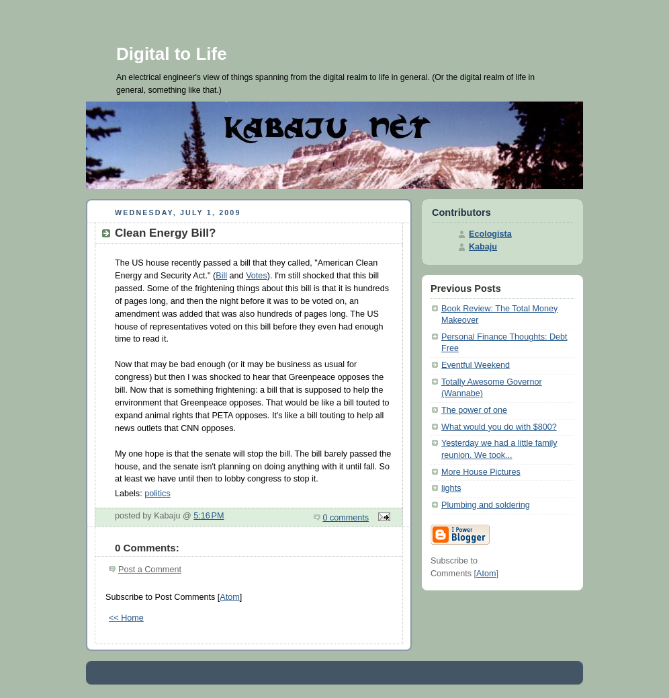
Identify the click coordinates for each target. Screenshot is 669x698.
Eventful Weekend (475, 365)
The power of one (474, 410)
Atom (229, 597)
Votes (256, 275)
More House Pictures (481, 472)
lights (451, 488)
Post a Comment (149, 569)
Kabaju (483, 246)
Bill (221, 275)
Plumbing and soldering (485, 505)
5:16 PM (208, 515)
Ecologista (490, 234)
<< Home (126, 618)
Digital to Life (171, 54)
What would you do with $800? (499, 427)
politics (157, 493)
